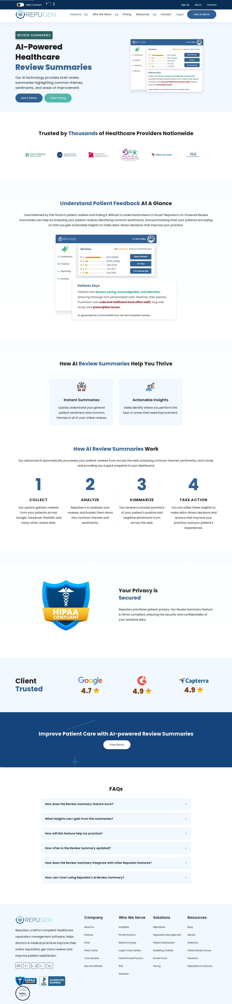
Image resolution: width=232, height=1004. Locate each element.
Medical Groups (127, 942)
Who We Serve (102, 14)
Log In (180, 14)
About (198, 4)
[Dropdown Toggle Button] (116, 14)
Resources (142, 14)
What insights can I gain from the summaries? (79, 819)
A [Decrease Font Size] (47, 3)
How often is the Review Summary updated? (78, 848)
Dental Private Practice (131, 958)
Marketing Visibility (163, 950)
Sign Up (185, 4)
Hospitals (124, 927)
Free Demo (117, 744)
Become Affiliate (93, 966)
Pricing (127, 14)
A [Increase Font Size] (54, 4)
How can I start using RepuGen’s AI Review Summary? (84, 877)
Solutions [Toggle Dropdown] (79, 14)
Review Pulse (160, 958)
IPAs (121, 966)
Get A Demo (29, 98)
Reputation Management (167, 934)
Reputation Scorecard (200, 966)
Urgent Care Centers (130, 950)
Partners (212, 4)
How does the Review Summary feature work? (79, 804)
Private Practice (127, 934)
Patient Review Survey (199, 950)
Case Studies (91, 958)
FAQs (87, 942)
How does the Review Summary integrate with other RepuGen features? (98, 863)
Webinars (193, 942)
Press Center (91, 950)
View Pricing (58, 98)
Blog (190, 927)
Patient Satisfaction (164, 942)
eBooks (192, 934)
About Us (89, 927)
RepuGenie (159, 927)
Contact (166, 14)
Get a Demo (202, 14)
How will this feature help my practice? (74, 833)
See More (124, 973)
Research (193, 958)
